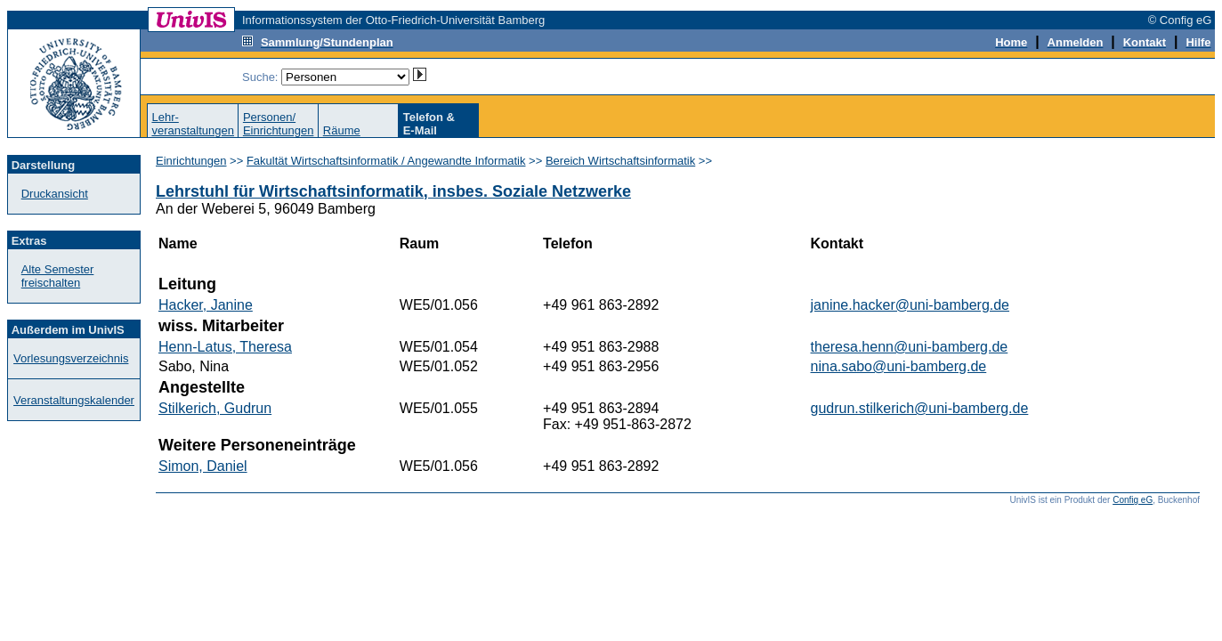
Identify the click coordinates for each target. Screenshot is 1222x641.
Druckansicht (54, 193)
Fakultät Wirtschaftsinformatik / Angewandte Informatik (386, 160)
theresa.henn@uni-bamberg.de (909, 346)
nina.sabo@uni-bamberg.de (899, 366)
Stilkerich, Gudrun (214, 408)
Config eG (1133, 500)
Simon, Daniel (202, 466)
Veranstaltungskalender (73, 400)
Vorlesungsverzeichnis (70, 358)
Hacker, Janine (205, 304)
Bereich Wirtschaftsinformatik (620, 160)
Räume (341, 130)
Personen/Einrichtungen (278, 123)
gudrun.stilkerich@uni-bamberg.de (920, 408)
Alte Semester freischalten (57, 276)
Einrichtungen (191, 160)
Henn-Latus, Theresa (225, 346)
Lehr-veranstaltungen (192, 123)
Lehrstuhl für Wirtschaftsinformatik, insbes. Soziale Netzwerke (393, 191)
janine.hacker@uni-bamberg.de (910, 304)
